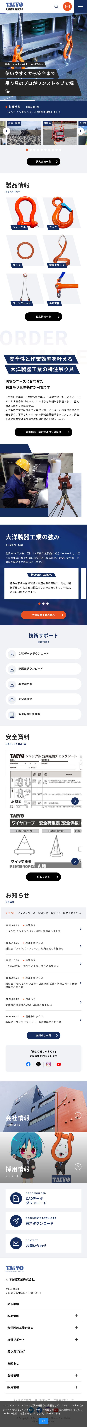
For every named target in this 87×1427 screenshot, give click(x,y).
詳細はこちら (53, 1413)
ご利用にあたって (64, 1400)
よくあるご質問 (22, 1400)
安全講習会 (20, 700)
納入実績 (13, 1304)
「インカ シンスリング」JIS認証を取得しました (33, 112)
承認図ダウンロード (25, 669)
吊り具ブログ (16, 1351)
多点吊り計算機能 (24, 715)
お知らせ (13, 1363)
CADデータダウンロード (28, 654)
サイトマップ (42, 1400)
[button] (27, 150)
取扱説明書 (20, 685)
